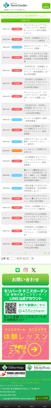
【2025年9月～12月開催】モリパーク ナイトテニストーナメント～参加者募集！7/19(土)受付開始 (35, 244)
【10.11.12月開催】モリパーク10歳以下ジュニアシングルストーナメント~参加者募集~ (35, 130)
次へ (46, 253)
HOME (44, 406)
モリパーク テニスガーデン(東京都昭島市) (19, 15)
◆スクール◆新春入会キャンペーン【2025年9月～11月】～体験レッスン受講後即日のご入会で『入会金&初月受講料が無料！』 (35, 175)
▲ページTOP (42, 398)
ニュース (43, 15)
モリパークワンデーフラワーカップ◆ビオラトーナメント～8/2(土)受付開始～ (35, 198)
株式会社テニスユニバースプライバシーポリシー (22, 379)
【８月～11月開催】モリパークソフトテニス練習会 (35, 207)
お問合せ (32, 406)
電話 (19, 406)
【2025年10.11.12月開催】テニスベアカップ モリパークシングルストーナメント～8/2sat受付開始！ (35, 218)
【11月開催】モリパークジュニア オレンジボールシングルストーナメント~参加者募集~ (35, 161)
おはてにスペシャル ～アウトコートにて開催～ (35, 47)
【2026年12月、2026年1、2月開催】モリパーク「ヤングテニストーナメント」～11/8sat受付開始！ (35, 109)
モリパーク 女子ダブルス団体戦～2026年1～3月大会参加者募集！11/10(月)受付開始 (36, 57)
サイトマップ (21, 382)
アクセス (6, 406)
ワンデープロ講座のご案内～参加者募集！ (35, 119)
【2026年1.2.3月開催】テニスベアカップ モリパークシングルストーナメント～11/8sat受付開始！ (35, 83)
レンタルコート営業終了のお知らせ (35, 150)
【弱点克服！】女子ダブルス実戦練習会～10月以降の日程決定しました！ (35, 188)
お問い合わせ (33, 382)
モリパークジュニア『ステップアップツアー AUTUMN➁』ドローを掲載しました (35, 96)
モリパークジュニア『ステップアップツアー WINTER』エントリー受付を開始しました (35, 29)
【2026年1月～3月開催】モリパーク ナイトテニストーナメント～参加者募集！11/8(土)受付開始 (36, 70)
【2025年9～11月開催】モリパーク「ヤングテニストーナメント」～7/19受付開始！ (35, 231)
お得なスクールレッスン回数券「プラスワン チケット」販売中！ (35, 141)
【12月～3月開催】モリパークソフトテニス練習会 (35, 39)
